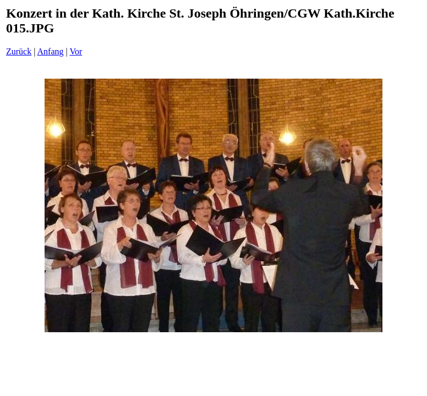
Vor (75, 51)
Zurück (18, 51)
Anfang (50, 51)
